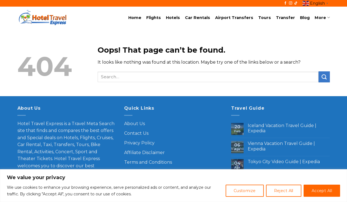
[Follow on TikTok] (296, 3)
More (322, 17)
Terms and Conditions (148, 162)
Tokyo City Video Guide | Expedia (284, 161)
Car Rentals (197, 17)
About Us (134, 123)
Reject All (283, 190)
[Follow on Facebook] (285, 3)
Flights (153, 17)
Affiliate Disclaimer (144, 152)
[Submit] (324, 76)
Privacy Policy (139, 143)
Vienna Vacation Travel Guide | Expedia (281, 146)
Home (134, 17)
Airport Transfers (234, 17)
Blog (305, 17)
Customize (245, 190)
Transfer (285, 17)
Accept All (322, 190)
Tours (264, 17)
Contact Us (136, 133)
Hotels (173, 17)
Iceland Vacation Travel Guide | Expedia (282, 128)
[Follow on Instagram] (290, 3)
